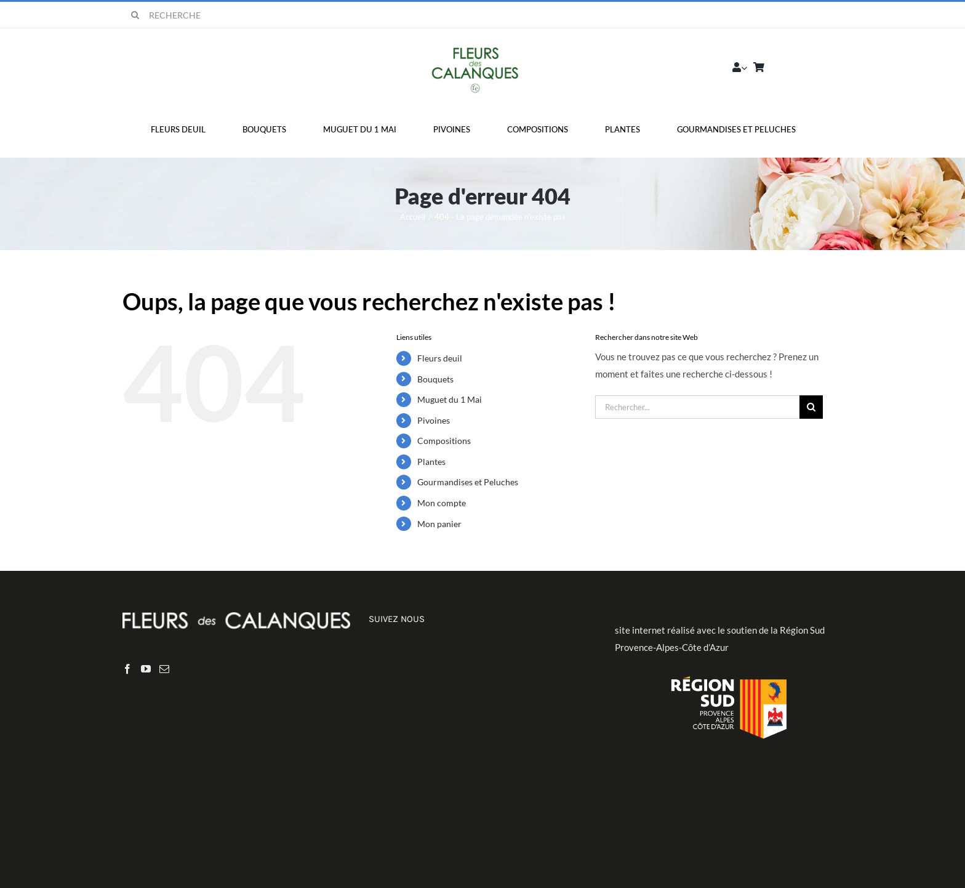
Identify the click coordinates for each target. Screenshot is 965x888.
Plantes (431, 461)
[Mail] (164, 669)
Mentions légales (519, 825)
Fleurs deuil (439, 358)
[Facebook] (127, 669)
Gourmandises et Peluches (467, 482)
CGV (677, 825)
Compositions (444, 440)
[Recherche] (135, 15)
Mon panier (439, 524)
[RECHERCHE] (201, 15)
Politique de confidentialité (609, 825)
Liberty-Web (453, 825)
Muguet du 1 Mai (449, 399)
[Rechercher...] (697, 407)
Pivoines (433, 420)
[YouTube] (146, 669)
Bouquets (435, 379)
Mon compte (441, 503)
